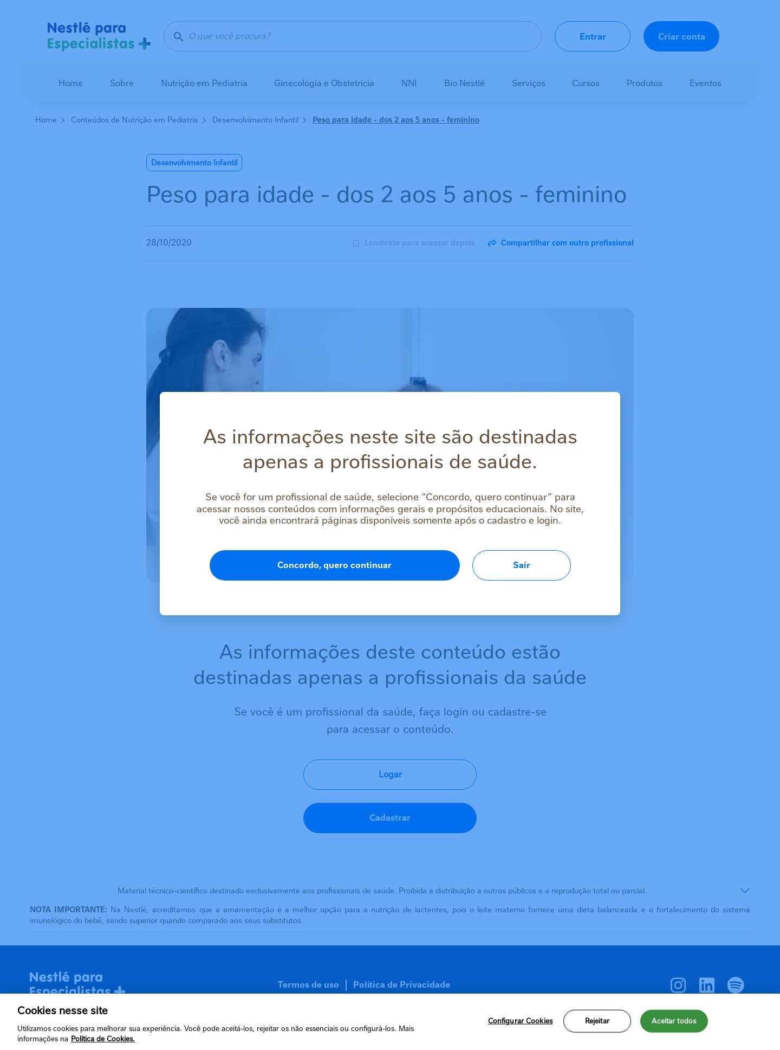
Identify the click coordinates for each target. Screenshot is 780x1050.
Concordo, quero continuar (334, 565)
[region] (390, 1022)
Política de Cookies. (103, 1038)
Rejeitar (597, 1021)
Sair (521, 565)
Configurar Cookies (520, 1021)
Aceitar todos (674, 1021)
